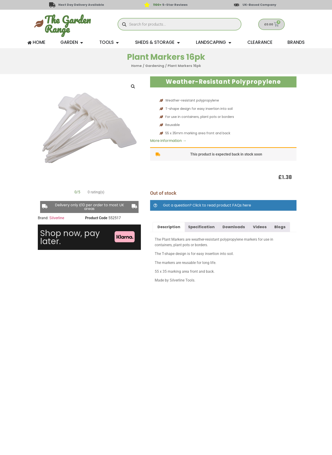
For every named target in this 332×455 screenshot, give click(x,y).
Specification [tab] (201, 227)
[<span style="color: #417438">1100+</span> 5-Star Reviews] (146, 4)
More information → (168, 140)
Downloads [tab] (233, 227)
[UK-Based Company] (236, 4)
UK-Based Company (259, 5)
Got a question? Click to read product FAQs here (207, 205)
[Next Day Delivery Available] (52, 4)
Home (136, 65)
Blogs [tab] (279, 227)
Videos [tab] (260, 227)
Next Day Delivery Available (81, 5)
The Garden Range (67, 24)
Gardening (154, 65)
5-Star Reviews (170, 5)
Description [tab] (168, 227)
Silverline (56, 218)
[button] (133, 86)
